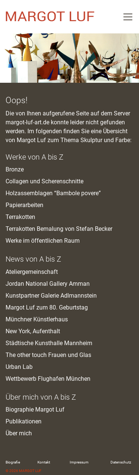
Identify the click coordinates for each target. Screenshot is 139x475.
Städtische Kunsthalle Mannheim (49, 343)
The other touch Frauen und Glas (48, 354)
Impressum (79, 462)
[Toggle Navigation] (128, 17)
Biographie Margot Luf (35, 409)
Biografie (13, 462)
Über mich (19, 433)
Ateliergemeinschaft (32, 271)
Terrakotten (20, 216)
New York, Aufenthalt (33, 331)
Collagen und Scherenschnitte (44, 181)
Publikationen (24, 421)
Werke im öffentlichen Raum (43, 240)
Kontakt (43, 462)
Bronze (15, 169)
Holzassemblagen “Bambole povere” (53, 193)
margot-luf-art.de (27, 122)
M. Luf (50, 16)
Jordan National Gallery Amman (48, 283)
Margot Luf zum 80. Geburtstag (47, 307)
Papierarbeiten (24, 205)
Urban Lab (19, 366)
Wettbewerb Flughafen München (48, 378)
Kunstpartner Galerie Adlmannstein (51, 295)
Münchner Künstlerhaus (37, 319)
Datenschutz (120, 462)
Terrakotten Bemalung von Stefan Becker (59, 228)
